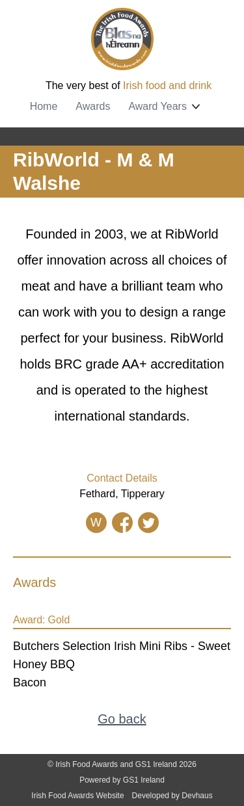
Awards (92, 106)
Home (44, 106)
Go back (122, 719)
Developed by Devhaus (172, 795)
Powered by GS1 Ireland (122, 780)
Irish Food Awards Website (77, 795)
